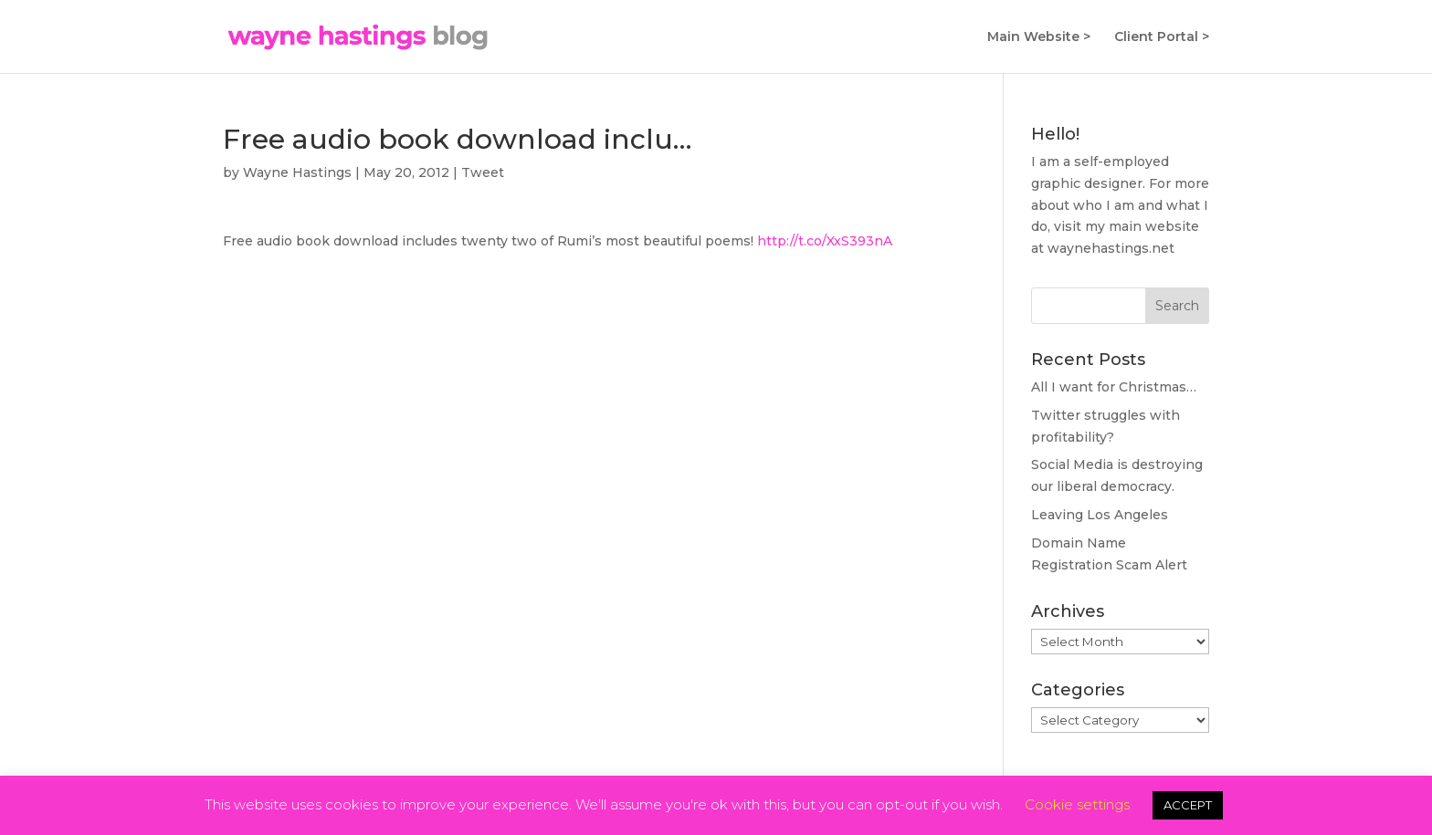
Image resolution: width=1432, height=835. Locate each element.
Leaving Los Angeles (1099, 514)
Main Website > (1038, 37)
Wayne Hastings (297, 172)
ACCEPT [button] (1188, 805)
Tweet (482, 172)
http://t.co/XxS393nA (824, 241)
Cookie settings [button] (1077, 804)
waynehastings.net (1111, 248)
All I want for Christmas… (1113, 387)
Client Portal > (1161, 37)
